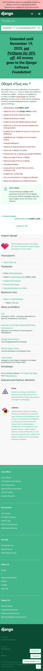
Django (7, 14)
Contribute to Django (8, 517)
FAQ (2, 314)
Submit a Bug (6, 521)
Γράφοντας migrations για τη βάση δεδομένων (20, 181)
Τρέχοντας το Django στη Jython (15, 150)
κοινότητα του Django (21, 191)
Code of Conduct (7, 492)
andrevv (6, 656)
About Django (6, 478)
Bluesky (4, 581)
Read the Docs (11, 376)
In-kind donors (8, 639)
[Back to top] (38, 667)
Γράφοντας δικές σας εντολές (20, 111)
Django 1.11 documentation (13, 299)
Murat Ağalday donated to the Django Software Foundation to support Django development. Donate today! (25, 246)
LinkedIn (4, 585)
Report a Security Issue (9, 524)
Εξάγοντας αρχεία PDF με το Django (16, 161)
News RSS (4, 589)
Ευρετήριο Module (18, 325)
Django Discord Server (10, 339)
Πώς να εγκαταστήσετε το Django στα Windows (20, 177)
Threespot (6, 649)
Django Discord (6, 549)
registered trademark (23, 664)
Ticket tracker (6, 358)
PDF (30, 373)
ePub (35, 373)
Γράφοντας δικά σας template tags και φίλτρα (20, 122)
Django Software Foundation (11, 489)
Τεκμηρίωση (8, 20)
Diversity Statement (8, 496)
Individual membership (9, 528)
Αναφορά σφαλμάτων (11, 143)
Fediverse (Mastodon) (9, 578)
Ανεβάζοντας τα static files (13, 174)
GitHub (3, 570)
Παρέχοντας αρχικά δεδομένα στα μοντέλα (19, 147)
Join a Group (5, 513)
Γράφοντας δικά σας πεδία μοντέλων (17, 115)
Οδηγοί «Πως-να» (9, 262)
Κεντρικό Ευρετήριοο (11, 284)
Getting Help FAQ (7, 545)
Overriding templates (10, 164)
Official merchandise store (10, 613)
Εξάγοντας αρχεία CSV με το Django (16, 157)
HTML (26, 373)
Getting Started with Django (11, 481)
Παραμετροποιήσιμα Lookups (14, 118)
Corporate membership (9, 610)
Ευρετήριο (5, 325)
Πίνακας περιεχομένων (12, 281)
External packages (8, 216)
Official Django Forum (10, 348)
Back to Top (21, 226)
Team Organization (8, 485)
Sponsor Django (6, 606)
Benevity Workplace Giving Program (13, 617)
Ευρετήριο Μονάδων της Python (15, 288)
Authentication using (16, 108)
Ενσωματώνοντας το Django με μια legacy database (22, 154)
